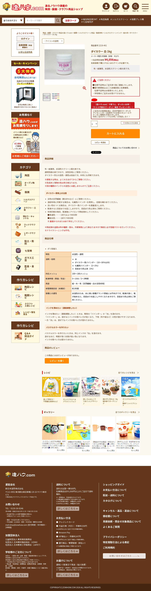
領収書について (111, 516)
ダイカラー (134, 33)
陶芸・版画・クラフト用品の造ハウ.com (57, 33)
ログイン (25, 38)
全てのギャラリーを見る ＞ (127, 412)
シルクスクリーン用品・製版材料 (91, 33)
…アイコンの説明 (51, 41)
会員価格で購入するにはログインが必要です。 (110, 63)
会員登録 (25, 45)
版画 (75, 33)
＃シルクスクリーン (119, 19)
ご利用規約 (109, 547)
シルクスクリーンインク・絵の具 (116, 33)
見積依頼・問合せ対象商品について (122, 521)
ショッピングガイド (113, 484)
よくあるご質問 (111, 526)
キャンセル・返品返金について (121, 510)
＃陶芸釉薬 (104, 19)
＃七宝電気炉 (87, 21)
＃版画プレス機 (137, 19)
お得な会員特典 (25, 52)
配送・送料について (113, 495)
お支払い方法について (115, 489)
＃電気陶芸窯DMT (89, 19)
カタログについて (112, 500)
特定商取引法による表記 (116, 542)
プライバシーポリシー (115, 537)
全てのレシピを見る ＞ (128, 372)
